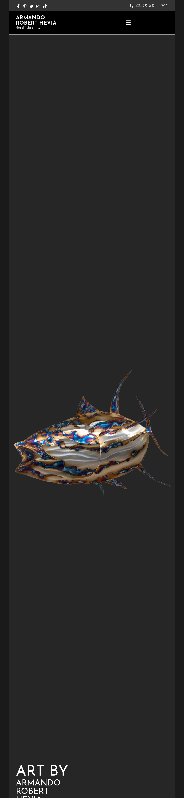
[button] (18, 6)
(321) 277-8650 (145, 5)
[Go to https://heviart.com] (52, 23)
